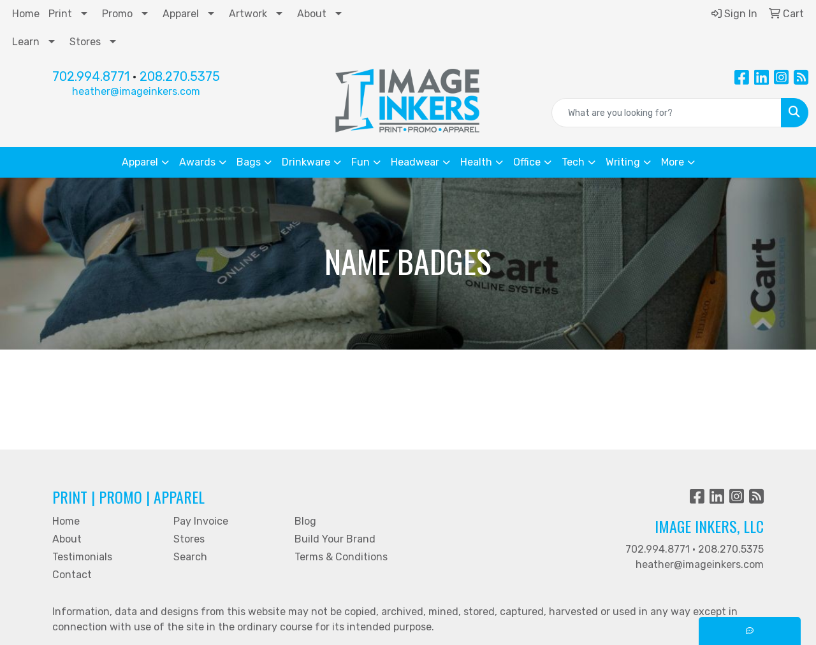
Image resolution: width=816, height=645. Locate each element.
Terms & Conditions (341, 557)
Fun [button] (360, 162)
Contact (72, 575)
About (311, 14)
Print (60, 14)
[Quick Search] (666, 112)
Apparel (181, 14)
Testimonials (82, 557)
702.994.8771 (90, 76)
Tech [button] (573, 162)
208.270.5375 (180, 76)
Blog (305, 521)
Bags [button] (249, 162)
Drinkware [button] (306, 162)
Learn (26, 42)
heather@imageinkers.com (136, 91)
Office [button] (527, 162)
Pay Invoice (200, 521)
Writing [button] (623, 162)
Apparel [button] (140, 162)
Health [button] (476, 162)
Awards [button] (197, 162)
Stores (85, 42)
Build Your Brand (335, 539)
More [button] (672, 162)
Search (190, 557)
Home (26, 14)
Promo (117, 14)
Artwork (248, 14)
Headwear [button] (415, 162)
